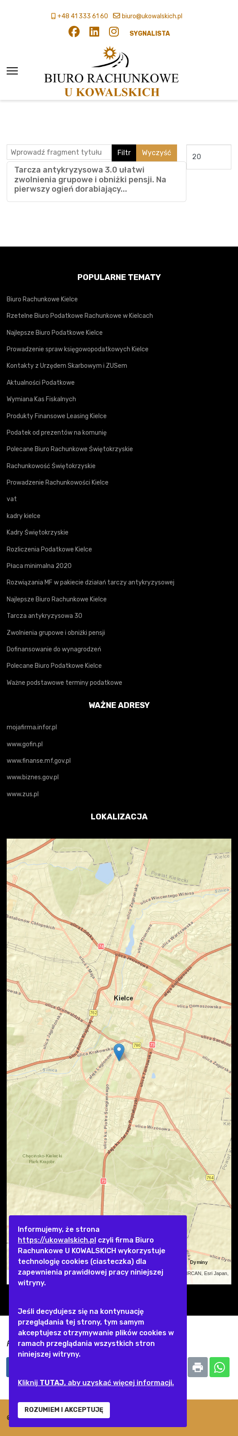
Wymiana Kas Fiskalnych (41, 399)
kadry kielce (23, 516)
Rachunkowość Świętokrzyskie (51, 466)
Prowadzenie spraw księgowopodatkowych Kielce (78, 349)
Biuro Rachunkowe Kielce (42, 299)
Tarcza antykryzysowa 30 (44, 616)
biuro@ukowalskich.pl (152, 16)
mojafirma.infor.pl (32, 727)
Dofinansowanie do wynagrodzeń (54, 649)
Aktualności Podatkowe (41, 383)
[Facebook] (74, 33)
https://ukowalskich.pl (57, 1240)
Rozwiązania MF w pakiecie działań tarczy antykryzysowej (90, 582)
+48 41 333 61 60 (82, 16)
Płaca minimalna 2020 (39, 566)
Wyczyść (156, 152)
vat (12, 499)
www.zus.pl (23, 794)
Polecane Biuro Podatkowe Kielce (54, 666)
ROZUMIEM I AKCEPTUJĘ (63, 1410)
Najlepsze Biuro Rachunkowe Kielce (57, 599)
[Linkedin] (94, 33)
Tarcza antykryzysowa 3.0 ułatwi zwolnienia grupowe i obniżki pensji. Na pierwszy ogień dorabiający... (90, 179)
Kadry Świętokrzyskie (38, 532)
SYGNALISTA (149, 33)
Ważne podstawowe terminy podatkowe (64, 683)
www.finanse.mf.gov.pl (39, 761)
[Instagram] (114, 33)
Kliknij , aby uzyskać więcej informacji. (96, 1382)
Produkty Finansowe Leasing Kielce (57, 416)
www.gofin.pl (25, 744)
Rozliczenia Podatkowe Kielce (49, 549)
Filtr (124, 152)
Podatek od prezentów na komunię (57, 432)
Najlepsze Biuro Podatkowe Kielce (55, 333)
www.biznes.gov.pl (33, 777)
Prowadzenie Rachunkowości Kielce (58, 482)
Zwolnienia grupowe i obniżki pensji (56, 633)
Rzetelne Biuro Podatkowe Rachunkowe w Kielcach (80, 316)
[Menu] (12, 71)
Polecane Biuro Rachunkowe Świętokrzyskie (70, 449)
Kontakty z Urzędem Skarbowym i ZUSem (67, 366)
